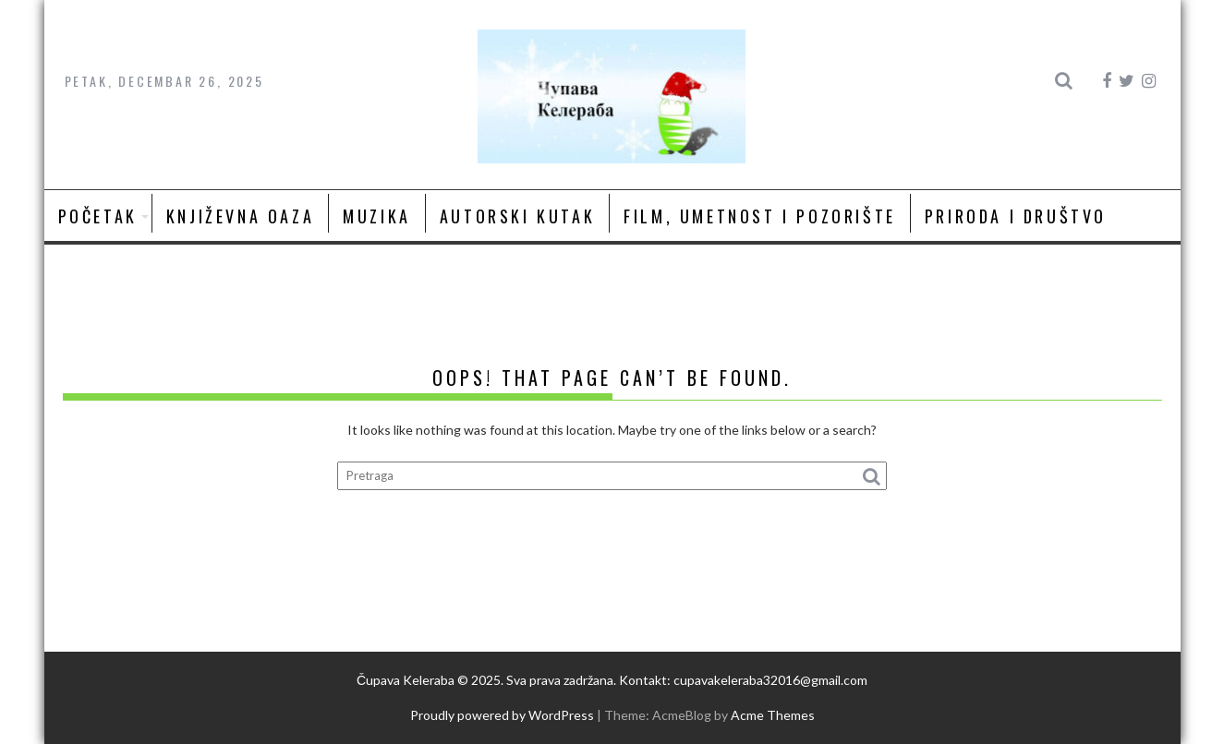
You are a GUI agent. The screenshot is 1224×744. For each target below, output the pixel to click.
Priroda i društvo (1016, 216)
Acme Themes (773, 715)
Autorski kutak (517, 216)
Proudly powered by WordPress (502, 715)
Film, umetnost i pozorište (760, 216)
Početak (98, 216)
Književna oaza (240, 216)
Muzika (377, 216)
